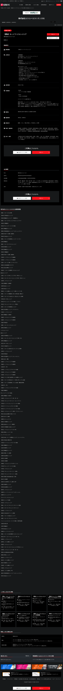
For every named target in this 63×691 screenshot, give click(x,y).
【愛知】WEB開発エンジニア (6, 335)
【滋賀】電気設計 (4, 322)
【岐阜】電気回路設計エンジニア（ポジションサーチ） (11, 573)
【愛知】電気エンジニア (5, 554)
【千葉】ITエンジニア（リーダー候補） (8, 466)
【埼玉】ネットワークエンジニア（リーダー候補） (11, 408)
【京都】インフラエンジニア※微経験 (8, 257)
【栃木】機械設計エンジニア (6, 228)
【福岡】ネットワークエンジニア (7, 531)
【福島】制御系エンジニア (6, 484)
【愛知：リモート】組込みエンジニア (8, 515)
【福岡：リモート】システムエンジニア (8, 325)
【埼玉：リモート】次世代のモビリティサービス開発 (11, 348)
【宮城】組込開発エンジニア (6, 487)
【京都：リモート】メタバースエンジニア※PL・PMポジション (13, 278)
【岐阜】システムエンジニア (6, 489)
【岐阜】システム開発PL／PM (7, 570)
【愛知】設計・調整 (4, 359)
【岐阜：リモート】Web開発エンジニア (8, 306)
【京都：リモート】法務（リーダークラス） (9, 262)
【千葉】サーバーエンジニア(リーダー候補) (9, 442)
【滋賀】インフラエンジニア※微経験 (8, 361)
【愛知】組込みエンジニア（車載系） (8, 424)
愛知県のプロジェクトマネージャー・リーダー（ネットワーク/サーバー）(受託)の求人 (29, 645)
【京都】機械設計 (4, 241)
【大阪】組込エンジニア (5, 288)
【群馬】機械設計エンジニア (6, 340)
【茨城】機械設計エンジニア (6, 249)
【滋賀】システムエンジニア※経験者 (8, 319)
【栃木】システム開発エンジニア (7, 560)
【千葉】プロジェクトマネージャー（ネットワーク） (11, 400)
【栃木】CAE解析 (4, 479)
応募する (53, 34)
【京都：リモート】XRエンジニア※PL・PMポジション (11, 275)
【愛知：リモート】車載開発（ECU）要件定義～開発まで (12, 293)
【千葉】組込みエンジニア (6, 528)
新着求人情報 (28, 4)
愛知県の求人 (15, 636)
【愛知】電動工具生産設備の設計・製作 (8, 476)
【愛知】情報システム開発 (6, 453)
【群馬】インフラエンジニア (6, 539)
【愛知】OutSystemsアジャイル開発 (8, 513)
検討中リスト (51, 4)
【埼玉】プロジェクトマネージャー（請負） (9, 473)
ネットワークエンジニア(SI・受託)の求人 (30, 639)
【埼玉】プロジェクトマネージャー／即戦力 (9, 304)
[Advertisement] (31, 162)
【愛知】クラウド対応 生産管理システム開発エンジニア (12, 377)
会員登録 (58, 4)
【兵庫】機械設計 (4, 526)
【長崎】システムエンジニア (6, 544)
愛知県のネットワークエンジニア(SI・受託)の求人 (22, 644)
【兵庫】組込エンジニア (5, 285)
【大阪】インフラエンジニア (6, 312)
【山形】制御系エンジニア (6, 447)
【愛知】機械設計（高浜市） (6, 395)
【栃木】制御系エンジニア (6, 562)
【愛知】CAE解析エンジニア (6, 421)
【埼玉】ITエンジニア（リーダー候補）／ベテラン (10, 301)
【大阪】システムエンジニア (6, 567)
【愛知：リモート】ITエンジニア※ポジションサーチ (11, 220)
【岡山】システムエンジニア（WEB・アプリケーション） (12, 411)
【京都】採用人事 (4, 523)
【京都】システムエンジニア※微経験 (8, 372)
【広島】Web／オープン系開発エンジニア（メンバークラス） (13, 437)
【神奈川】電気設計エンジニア (7, 215)
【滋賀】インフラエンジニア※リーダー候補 (9, 387)
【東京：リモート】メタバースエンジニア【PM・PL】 (11, 338)
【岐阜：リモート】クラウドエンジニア (8, 244)
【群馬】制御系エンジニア (6, 327)
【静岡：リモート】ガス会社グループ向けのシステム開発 (12, 296)
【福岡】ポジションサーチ (6, 419)
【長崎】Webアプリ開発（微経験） (8, 254)
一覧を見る (27, 655)
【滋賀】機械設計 (4, 390)
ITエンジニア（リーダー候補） (7, 393)
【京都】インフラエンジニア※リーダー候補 (9, 369)
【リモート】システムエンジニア (7, 497)
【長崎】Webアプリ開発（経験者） (8, 233)
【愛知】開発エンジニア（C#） (7, 432)
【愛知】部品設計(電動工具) (6, 440)
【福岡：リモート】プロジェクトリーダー (9, 518)
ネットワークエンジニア (5, 434)
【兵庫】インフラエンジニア (6, 351)
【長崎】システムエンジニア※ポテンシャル (9, 463)
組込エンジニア (4, 332)
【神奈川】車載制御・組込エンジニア (8, 426)
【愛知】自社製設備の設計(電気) (7, 552)
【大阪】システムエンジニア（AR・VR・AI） (10, 398)
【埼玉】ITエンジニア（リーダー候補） (8, 225)
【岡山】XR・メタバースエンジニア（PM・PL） (10, 536)
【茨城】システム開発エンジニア (7, 565)
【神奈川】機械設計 (4, 223)
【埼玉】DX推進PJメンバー (6, 346)
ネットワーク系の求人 (17, 639)
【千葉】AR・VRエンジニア (6, 299)
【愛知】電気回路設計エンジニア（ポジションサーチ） (11, 231)
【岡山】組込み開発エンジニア (7, 267)
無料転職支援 (43, 4)
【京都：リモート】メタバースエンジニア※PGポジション (12, 547)
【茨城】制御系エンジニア (6, 246)
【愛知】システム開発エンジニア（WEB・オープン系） (12, 291)
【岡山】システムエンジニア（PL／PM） (9, 429)
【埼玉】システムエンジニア (6, 502)
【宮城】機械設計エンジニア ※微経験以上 (9, 218)
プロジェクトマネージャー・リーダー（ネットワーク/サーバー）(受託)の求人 (37, 640)
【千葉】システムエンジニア (6, 468)
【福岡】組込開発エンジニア (6, 455)
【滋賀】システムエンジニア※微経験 (8, 317)
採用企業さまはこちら (51, 1)
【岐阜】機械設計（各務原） (6, 314)
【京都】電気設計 (4, 353)
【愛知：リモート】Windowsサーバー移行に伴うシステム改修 (13, 379)
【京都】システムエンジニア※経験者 (8, 374)
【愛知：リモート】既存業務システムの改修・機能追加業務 (12, 382)
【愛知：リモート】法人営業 (6, 212)
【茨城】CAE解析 (4, 460)
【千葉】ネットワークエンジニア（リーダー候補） (11, 403)
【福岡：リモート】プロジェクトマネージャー (10, 507)
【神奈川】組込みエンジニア (6, 236)
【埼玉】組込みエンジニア (6, 575)
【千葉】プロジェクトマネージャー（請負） (9, 471)
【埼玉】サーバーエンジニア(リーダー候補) (9, 406)
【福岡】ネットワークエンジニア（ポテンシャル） (11, 492)
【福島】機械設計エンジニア (6, 445)
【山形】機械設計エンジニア (6, 450)
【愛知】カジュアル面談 (5, 500)
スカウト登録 (36, 4)
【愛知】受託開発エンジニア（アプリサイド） (10, 309)
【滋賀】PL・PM (4, 385)
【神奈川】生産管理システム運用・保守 (8, 481)
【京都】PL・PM (4, 366)
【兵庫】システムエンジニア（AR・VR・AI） (10, 549)
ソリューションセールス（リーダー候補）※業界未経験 (11, 520)
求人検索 (21, 4)
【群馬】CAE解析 (4, 458)
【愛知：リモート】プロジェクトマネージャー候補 (11, 505)
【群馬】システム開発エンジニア (7, 541)
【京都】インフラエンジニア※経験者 (8, 259)
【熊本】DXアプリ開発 (5, 416)
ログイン (44, 1)
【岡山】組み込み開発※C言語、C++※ (8, 413)
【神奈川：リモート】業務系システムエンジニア (10, 270)
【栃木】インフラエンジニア (6, 557)
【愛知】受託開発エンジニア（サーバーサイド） (10, 356)
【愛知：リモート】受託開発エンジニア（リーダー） (11, 238)
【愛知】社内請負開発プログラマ (7, 265)
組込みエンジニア (4, 272)
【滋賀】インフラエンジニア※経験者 (8, 364)
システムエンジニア (4, 330)
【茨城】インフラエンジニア (6, 510)
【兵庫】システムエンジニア (6, 280)
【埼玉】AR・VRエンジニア (6, 343)
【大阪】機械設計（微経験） (6, 283)
